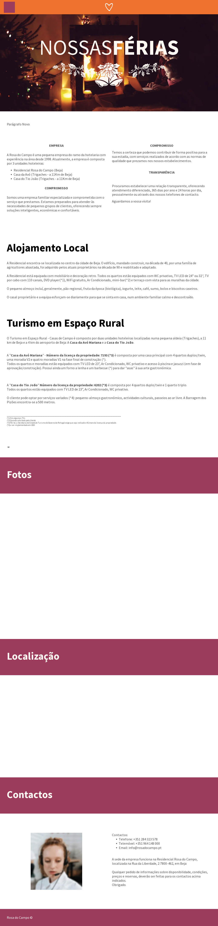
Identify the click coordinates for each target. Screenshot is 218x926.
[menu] (9, 7)
